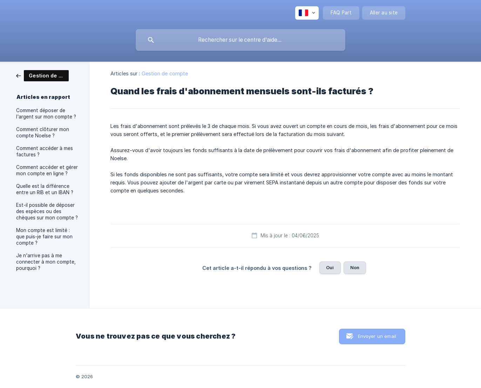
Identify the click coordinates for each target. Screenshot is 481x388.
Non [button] (354, 267)
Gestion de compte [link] (165, 73)
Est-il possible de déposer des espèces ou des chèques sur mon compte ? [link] (47, 211)
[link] (42, 75)
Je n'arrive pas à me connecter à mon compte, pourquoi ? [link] (46, 262)
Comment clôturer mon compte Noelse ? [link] (42, 132)
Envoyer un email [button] (377, 336)
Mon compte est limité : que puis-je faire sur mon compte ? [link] (44, 236)
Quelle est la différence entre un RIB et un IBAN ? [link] (44, 189)
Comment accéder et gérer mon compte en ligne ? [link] (47, 170)
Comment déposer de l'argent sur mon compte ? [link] (46, 114)
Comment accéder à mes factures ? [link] (44, 151)
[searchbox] (240, 40)
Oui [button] (330, 267)
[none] (307, 13)
